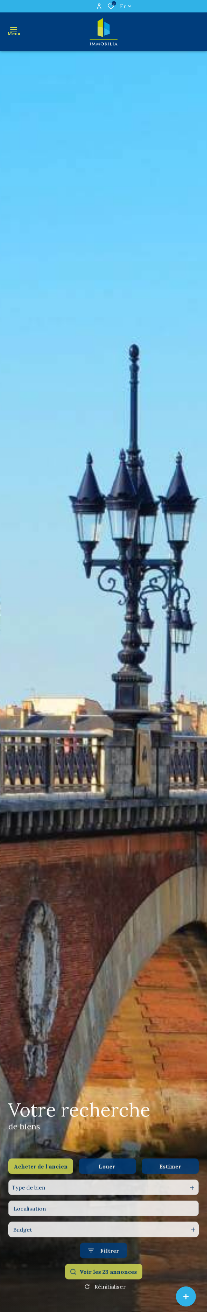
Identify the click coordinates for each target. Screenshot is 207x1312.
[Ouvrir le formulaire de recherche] (103, 1264)
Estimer (170, 1180)
